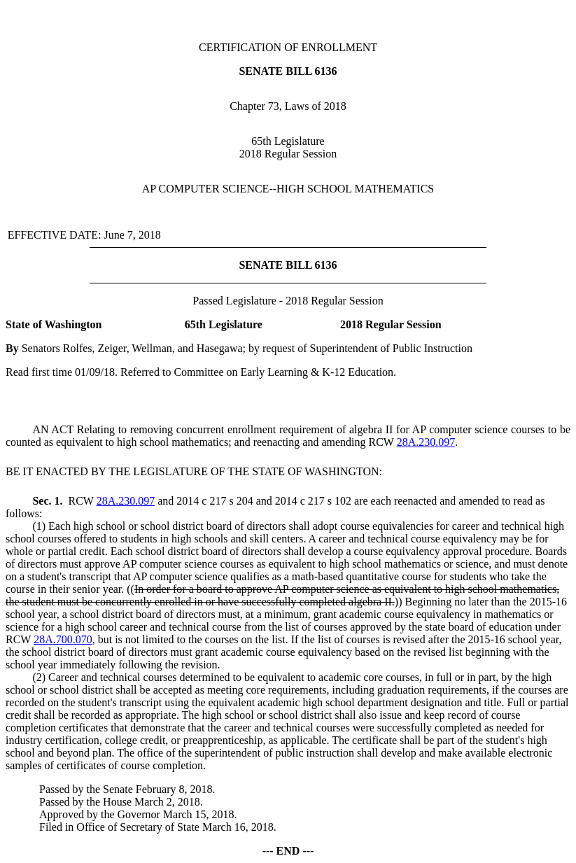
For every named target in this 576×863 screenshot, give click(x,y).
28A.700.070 (63, 639)
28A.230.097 (426, 442)
